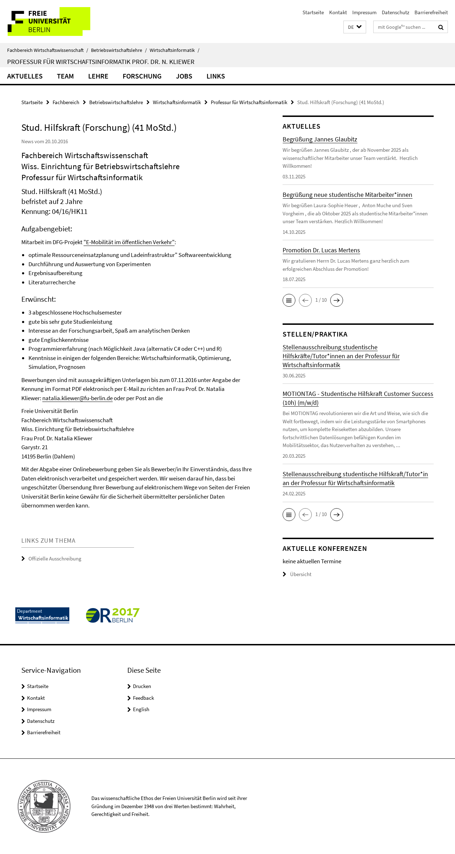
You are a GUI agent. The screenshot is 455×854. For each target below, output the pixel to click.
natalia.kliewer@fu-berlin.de (77, 398)
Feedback (143, 697)
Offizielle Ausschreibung (54, 558)
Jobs (184, 75)
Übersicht (297, 574)
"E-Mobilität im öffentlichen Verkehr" (129, 242)
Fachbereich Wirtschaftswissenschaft (47, 50)
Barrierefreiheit (431, 12)
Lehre (98, 75)
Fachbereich (66, 102)
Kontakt (338, 12)
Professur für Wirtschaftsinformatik (249, 102)
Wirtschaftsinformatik (174, 50)
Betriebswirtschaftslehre (119, 50)
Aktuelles (25, 75)
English (141, 709)
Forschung (142, 75)
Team (65, 75)
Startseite (313, 12)
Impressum (364, 12)
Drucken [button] (142, 686)
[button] (354, 27)
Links (216, 75)
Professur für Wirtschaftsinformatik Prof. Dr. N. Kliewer (100, 61)
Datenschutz (395, 12)
